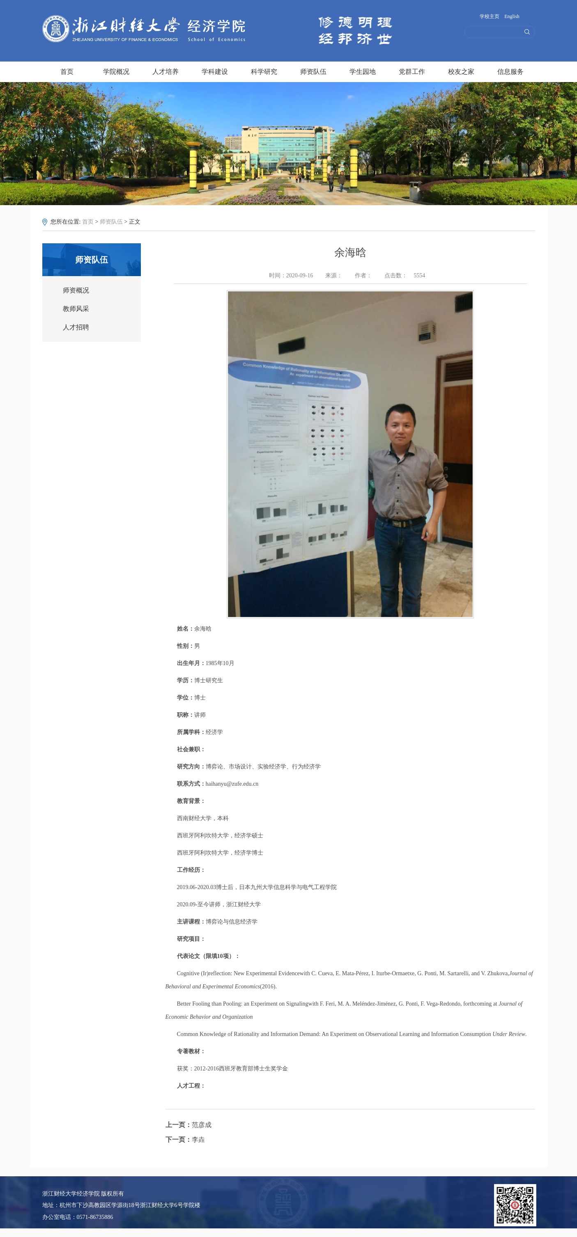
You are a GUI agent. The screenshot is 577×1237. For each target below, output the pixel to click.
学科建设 (215, 70)
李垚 (185, 1139)
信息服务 (510, 70)
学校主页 (489, 16)
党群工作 (412, 70)
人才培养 (165, 70)
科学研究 (264, 70)
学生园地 (362, 70)
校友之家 (461, 70)
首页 (67, 70)
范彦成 (188, 1124)
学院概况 (116, 70)
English (512, 16)
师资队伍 (313, 70)
